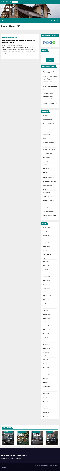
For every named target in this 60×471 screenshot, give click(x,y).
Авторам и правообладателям (45, 465)
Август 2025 (46, 258)
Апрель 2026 (46, 227)
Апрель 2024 (46, 307)
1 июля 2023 (7, 45)
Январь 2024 (46, 318)
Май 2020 (45, 371)
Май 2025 (45, 269)
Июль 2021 (45, 359)
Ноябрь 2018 (46, 382)
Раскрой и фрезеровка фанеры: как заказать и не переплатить (50, 103)
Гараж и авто (46, 134)
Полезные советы (47, 185)
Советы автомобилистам (49, 204)
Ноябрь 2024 (46, 288)
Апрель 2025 (46, 273)
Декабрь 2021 (46, 356)
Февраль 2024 (46, 314)
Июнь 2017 (45, 401)
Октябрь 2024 (46, 292)
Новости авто (46, 168)
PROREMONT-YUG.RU (14, 455)
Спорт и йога (46, 207)
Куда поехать (46, 157)
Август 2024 (46, 299)
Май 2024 (45, 303)
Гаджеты (45, 131)
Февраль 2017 (46, 412)
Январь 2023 (46, 341)
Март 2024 (45, 310)
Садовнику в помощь (48, 200)
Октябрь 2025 (46, 250)
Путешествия (46, 192)
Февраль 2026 (46, 235)
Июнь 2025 (46, 265)
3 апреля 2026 (51, 438)
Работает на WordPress (6, 466)
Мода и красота (47, 161)
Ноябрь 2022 (46, 348)
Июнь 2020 (46, 367)
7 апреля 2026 (37, 438)
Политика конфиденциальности (51, 468)
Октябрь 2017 (46, 397)
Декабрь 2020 (46, 363)
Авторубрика (46, 115)
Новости (4, 37)
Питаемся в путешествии (49, 181)
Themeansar (4, 467)
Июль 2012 (45, 416)
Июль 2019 (45, 378)
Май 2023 (45, 337)
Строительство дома (11, 37)
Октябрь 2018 (46, 386)
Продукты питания (48, 189)
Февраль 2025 (46, 276)
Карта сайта (55, 465)
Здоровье (45, 146)
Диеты (44, 138)
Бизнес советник (47, 127)
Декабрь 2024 (46, 284)
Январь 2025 (46, 280)
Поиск (44, 50)
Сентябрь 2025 (47, 254)
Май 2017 (45, 405)
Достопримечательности (49, 142)
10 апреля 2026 (23, 438)
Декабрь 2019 (46, 375)
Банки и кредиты (47, 119)
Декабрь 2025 (46, 243)
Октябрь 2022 (46, 352)
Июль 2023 (46, 333)
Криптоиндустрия (47, 153)
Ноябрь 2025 (46, 246)
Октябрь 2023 (46, 325)
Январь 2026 (46, 239)
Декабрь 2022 (46, 344)
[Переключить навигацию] (57, 20)
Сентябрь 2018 (47, 390)
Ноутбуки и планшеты (48, 177)
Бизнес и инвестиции (48, 123)
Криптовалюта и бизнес (49, 149)
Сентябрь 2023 (47, 329)
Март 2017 (45, 408)
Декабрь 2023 (46, 322)
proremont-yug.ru (16, 45)
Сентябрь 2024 (47, 295)
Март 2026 (46, 231)
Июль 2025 (46, 261)
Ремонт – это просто (48, 196)
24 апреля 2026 (8, 438)
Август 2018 (46, 393)
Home (36, 465)
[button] (51, 20)
